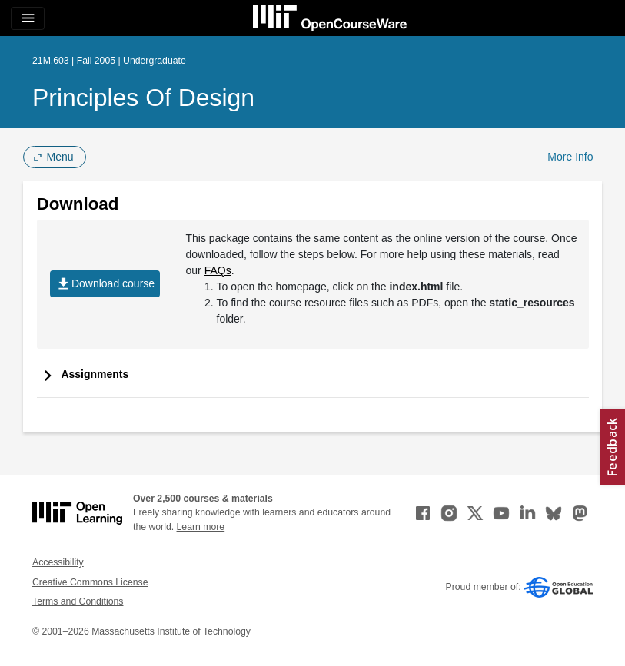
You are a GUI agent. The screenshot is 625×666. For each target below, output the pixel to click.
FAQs (217, 270)
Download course (105, 284)
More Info (570, 157)
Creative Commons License (90, 582)
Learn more (201, 527)
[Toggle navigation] (28, 18)
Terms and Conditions (77, 601)
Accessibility (58, 562)
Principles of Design (143, 97)
